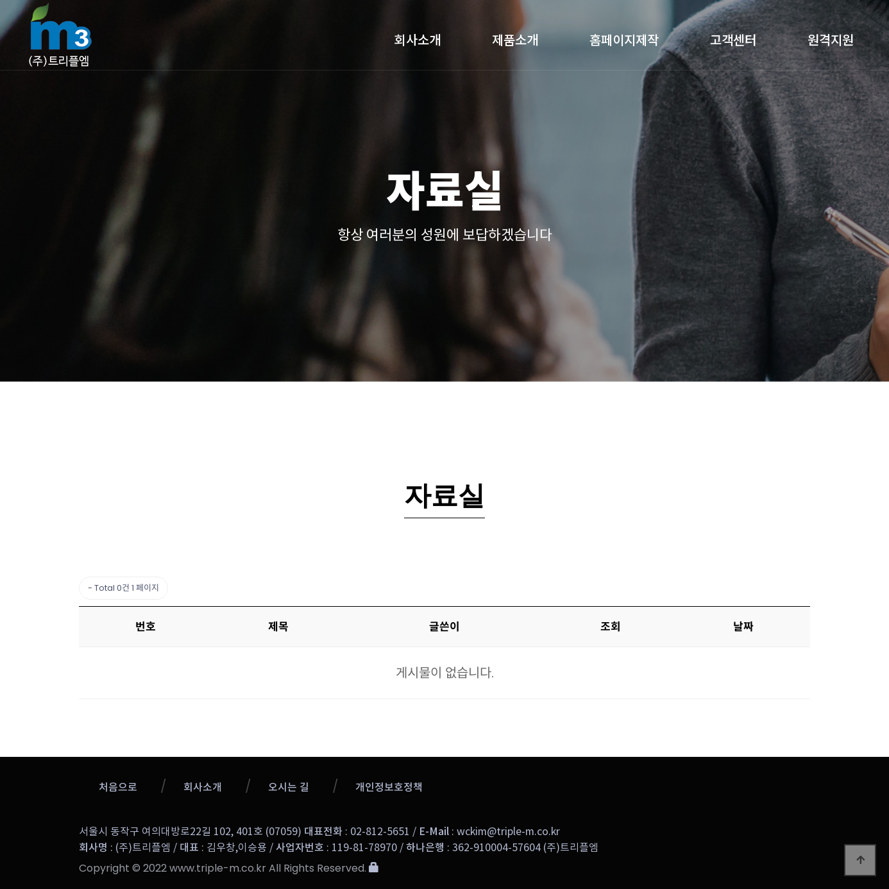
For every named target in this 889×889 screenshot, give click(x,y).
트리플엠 (143, 35)
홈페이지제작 (624, 37)
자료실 (635, 407)
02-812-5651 (380, 832)
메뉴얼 (704, 407)
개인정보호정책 (389, 787)
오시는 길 (288, 787)
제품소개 (515, 37)
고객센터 (733, 37)
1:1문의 (563, 407)
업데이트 (393, 407)
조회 (610, 626)
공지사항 (313, 407)
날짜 (743, 626)
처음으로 (118, 787)
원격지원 (831, 37)
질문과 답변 (479, 407)
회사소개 (417, 37)
